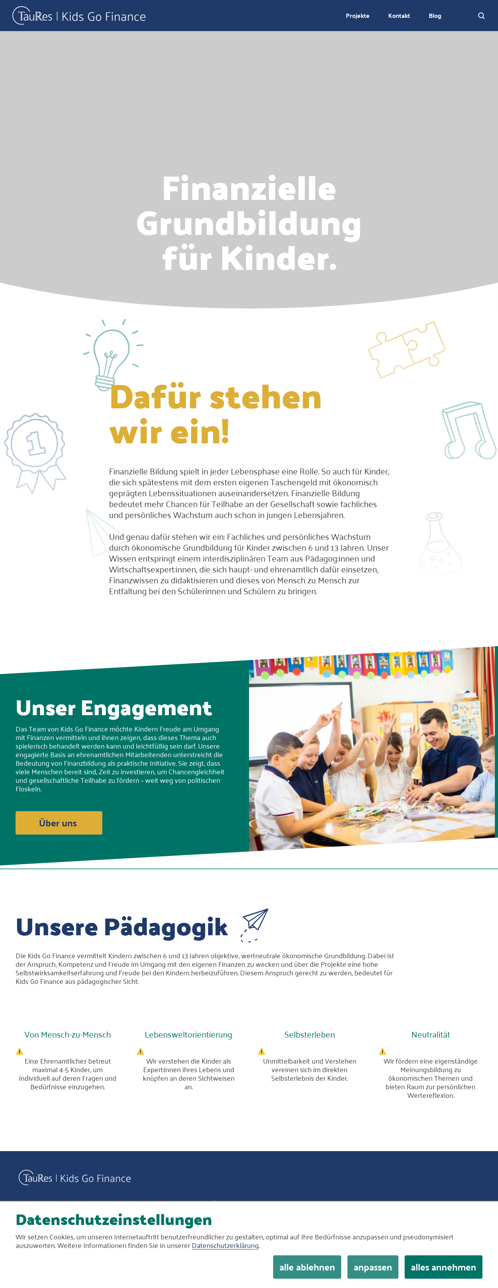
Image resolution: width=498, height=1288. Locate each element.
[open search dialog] (482, 15)
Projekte (358, 15)
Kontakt (399, 15)
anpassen (373, 1266)
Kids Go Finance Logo (79, 15)
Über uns (58, 822)
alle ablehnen (307, 1266)
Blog (435, 15)
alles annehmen (443, 1266)
